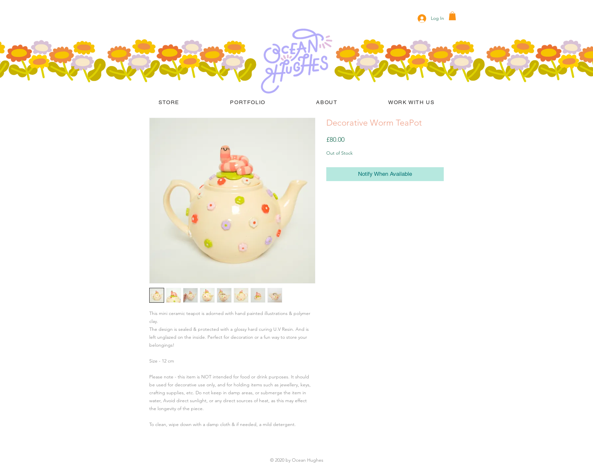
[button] (452, 16)
